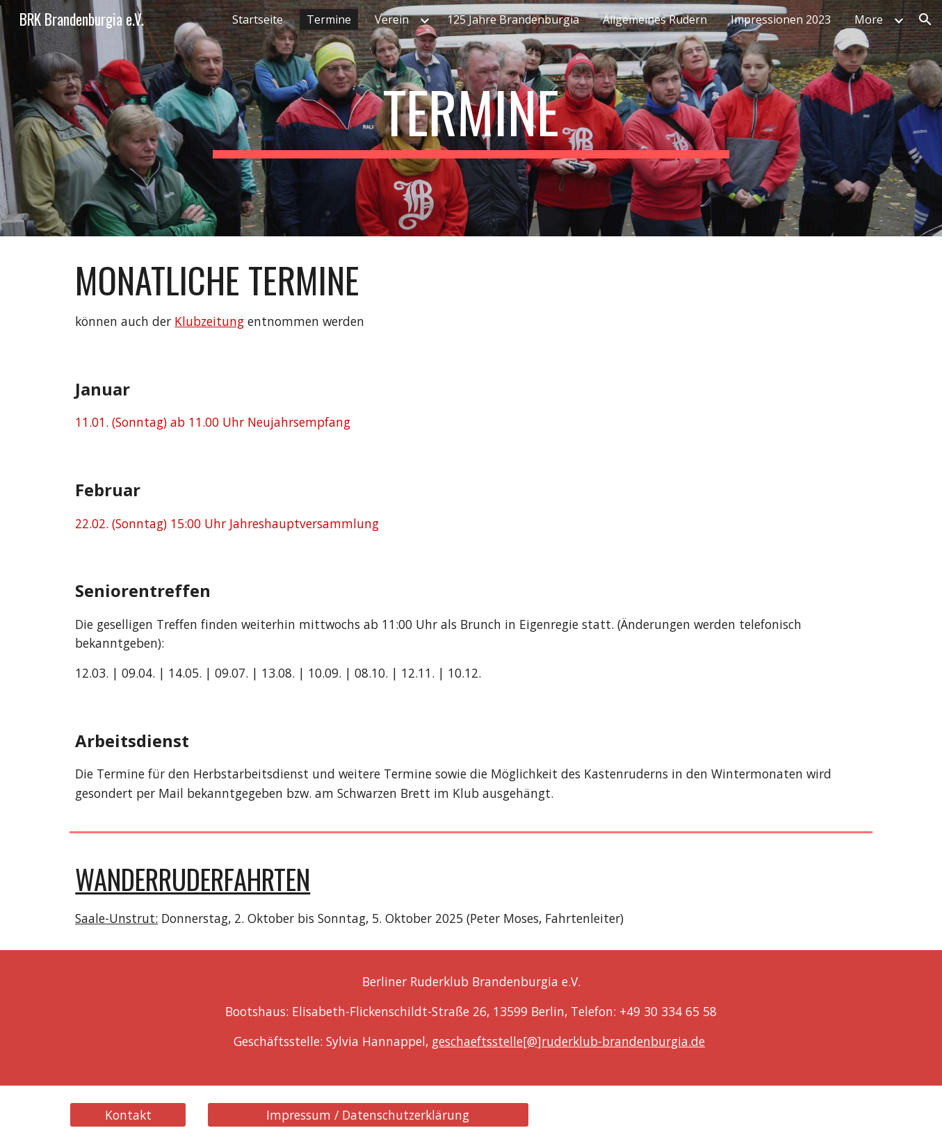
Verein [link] (392, 19)
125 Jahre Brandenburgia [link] (513, 19)
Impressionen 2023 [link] (781, 19)
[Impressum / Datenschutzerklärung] (368, 1115)
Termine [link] (329, 19)
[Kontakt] (128, 1115)
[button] (925, 19)
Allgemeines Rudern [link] (655, 19)
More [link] (868, 19)
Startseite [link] (257, 19)
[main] (471, 118)
